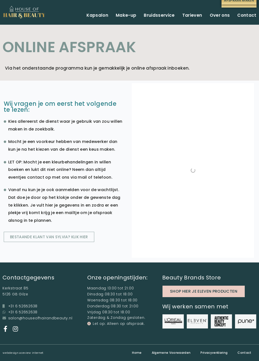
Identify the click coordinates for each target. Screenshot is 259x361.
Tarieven (192, 15)
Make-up (126, 15)
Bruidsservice (159, 15)
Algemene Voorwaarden (171, 353)
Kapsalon (97, 15)
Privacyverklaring (214, 353)
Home (137, 353)
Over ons (220, 15)
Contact (246, 15)
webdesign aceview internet (23, 353)
